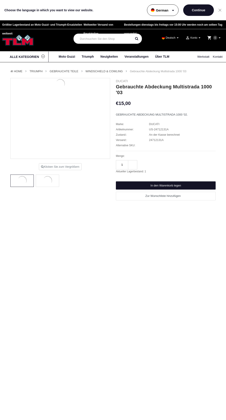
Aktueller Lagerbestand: (131, 171)
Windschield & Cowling (104, 71)
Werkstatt (203, 56)
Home (18, 71)
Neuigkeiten (109, 56)
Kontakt (217, 56)
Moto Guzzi (67, 56)
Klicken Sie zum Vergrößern (60, 166)
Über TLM (162, 56)
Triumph (88, 56)
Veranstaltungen (136, 56)
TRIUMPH (36, 71)
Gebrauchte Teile (64, 71)
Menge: (120, 156)
